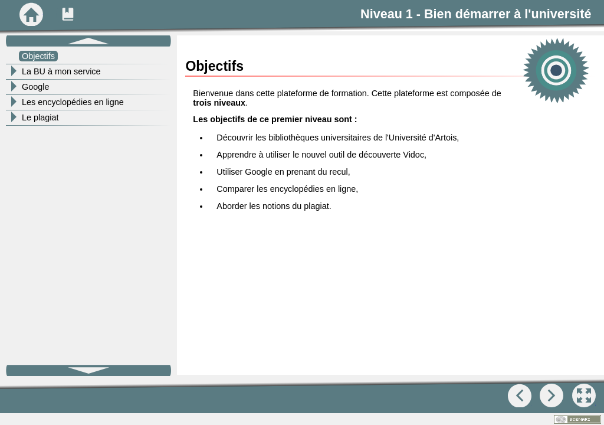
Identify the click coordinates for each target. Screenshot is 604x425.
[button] (584, 395)
